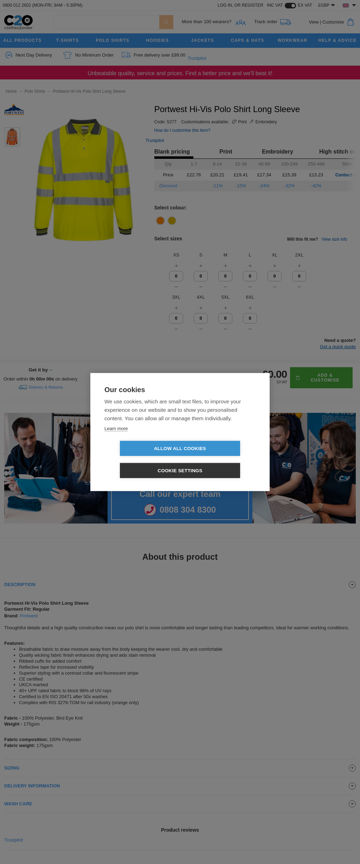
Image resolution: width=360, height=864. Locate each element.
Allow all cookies (140, 459)
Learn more (116, 439)
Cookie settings (220, 459)
